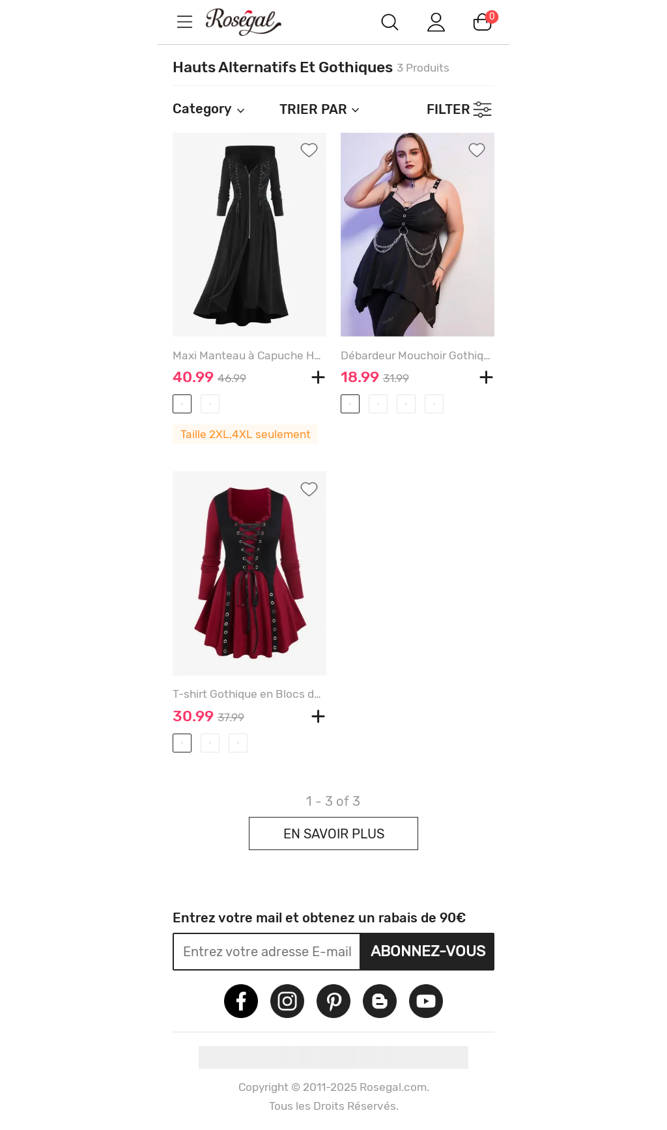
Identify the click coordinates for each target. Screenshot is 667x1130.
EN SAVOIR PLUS (333, 834)
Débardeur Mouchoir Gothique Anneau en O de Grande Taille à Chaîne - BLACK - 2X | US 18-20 (417, 355)
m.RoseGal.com (255, 22)
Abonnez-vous (428, 951)
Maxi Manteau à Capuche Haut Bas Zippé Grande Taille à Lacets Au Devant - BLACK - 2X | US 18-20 (249, 355)
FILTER (448, 109)
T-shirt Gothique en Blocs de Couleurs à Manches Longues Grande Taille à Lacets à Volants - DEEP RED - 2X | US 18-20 (249, 693)
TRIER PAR (320, 109)
